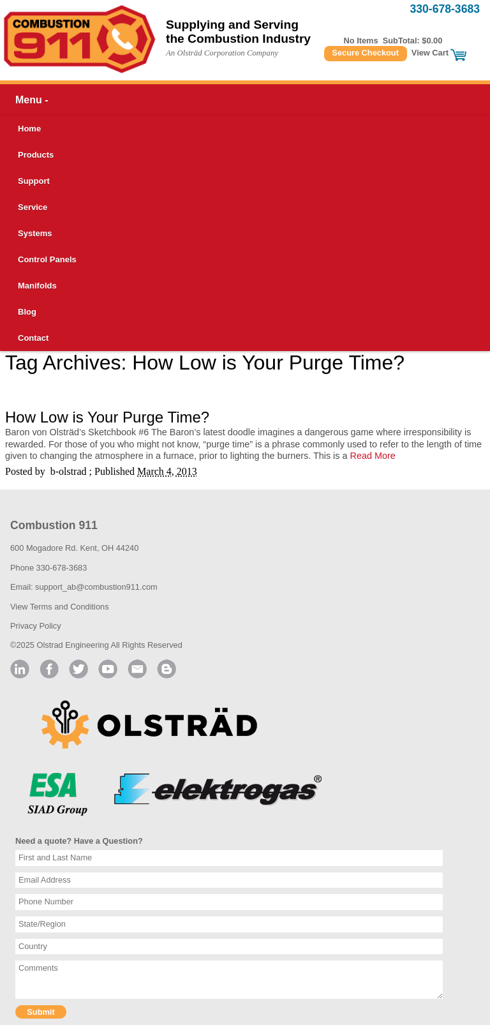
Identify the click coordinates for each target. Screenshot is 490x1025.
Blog (27, 312)
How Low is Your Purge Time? (107, 417)
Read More (373, 456)
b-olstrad (68, 471)
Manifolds (37, 285)
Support (34, 181)
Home (29, 128)
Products (36, 155)
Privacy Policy (35, 626)
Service (32, 207)
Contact (33, 338)
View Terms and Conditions (59, 606)
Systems (35, 233)
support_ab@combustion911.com (96, 587)
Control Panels (47, 259)
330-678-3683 (445, 9)
